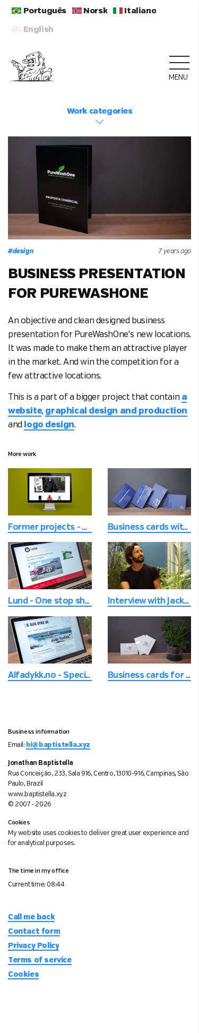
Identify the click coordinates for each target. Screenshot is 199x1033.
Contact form (34, 931)
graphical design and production (116, 411)
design (20, 251)
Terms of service (40, 960)
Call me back (31, 917)
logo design (49, 424)
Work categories (99, 116)
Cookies (23, 974)
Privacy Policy (33, 946)
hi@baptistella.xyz (58, 745)
